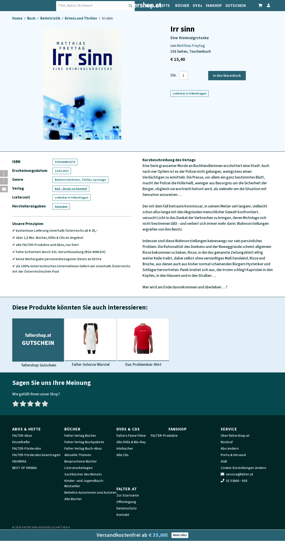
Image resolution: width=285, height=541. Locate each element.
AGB (224, 461)
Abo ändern (230, 448)
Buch (31, 18)
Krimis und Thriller (81, 18)
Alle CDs (122, 455)
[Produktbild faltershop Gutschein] (38, 343)
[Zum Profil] (268, 5)
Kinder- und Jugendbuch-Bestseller (84, 483)
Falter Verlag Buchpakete (84, 442)
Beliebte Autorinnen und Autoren (90, 492)
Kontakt (122, 514)
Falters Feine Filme (131, 435)
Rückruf (226, 442)
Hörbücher (124, 448)
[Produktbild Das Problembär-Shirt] (143, 343)
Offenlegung (126, 501)
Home (17, 18)
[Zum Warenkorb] (260, 5)
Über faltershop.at (235, 435)
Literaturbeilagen (78, 467)
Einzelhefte (21, 442)
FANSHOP (214, 5)
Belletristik (50, 18)
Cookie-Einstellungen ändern (243, 467)
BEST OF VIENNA (24, 467)
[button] (4, 173)
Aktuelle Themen (77, 455)
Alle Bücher (73, 499)
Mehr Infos (180, 535)
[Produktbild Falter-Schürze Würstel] (90, 343)
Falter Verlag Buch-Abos (83, 448)
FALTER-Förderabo (26, 448)
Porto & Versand (233, 455)
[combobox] (96, 5)
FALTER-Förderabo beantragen (36, 455)
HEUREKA (19, 461)
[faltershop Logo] (34, 5)
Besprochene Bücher (80, 461)
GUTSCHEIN (236, 5)
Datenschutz (126, 508)
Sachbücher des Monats (83, 474)
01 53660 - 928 (234, 480)
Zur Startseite (127, 495)
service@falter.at (237, 474)
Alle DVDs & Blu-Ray (131, 442)
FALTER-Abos (22, 435)
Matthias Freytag (191, 45)
